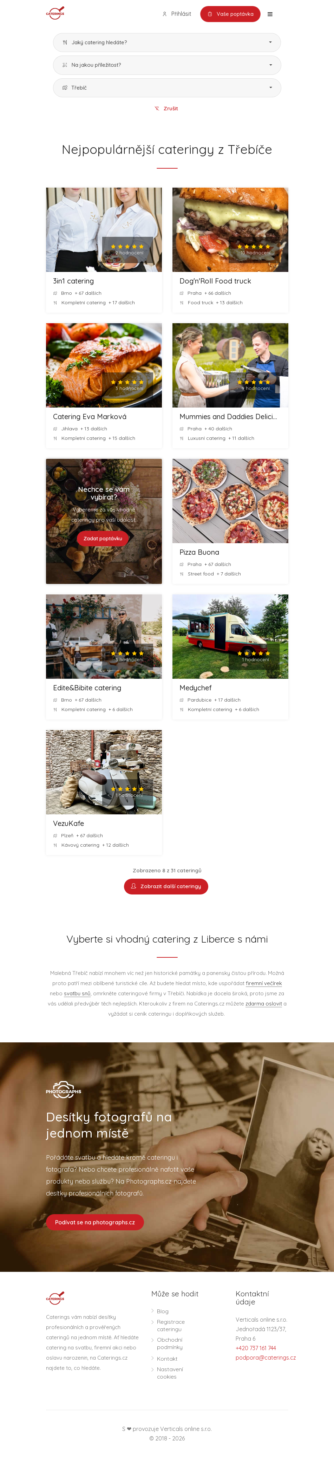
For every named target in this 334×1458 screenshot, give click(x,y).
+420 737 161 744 (256, 1348)
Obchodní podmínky (170, 1344)
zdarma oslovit (263, 1004)
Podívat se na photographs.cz (95, 1222)
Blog (163, 1311)
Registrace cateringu (171, 1326)
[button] (167, 42)
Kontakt (167, 1359)
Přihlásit (175, 14)
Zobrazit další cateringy (166, 887)
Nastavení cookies (170, 1373)
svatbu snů (77, 993)
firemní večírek (264, 983)
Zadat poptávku (103, 538)
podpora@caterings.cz (266, 1357)
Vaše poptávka (230, 14)
